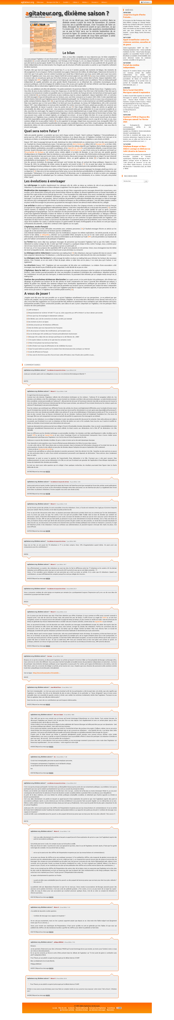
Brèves (104, 2)
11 (84, 164)
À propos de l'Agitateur (97, 1008)
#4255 (51, 746)
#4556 (48, 578)
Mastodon (110, 1010)
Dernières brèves (81, 1010)
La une (54, 1008)
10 (47, 160)
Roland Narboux (75, 150)
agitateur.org (27, 2)
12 (35, 171)
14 (82, 229)
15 (73, 253)
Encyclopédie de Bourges (34, 152)
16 (72, 289)
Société (66, 2)
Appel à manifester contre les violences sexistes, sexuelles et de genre (137, 42)
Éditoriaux (40, 2)
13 (109, 207)
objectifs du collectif (75, 148)
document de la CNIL (45, 449)
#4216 (51, 897)
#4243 (48, 704)
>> (146, 181)
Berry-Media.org (78, 144)
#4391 (48, 995)
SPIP (38, 80)
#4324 (48, 646)
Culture (76, 2)
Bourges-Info (100, 144)
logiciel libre (49, 435)
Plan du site (62, 1008)
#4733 (48, 471)
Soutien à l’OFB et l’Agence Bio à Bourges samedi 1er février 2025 (136, 119)
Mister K (49, 17)
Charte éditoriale (82, 1008)
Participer (145, 2)
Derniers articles (68, 1010)
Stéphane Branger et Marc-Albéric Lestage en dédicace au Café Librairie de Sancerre (136, 148)
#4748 (48, 493)
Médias (85, 2)
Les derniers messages (97, 1010)
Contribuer (111, 1008)
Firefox (104, 617)
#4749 (48, 531)
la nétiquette (44, 235)
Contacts (71, 1008)
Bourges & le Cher (53, 2)
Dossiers (95, 2)
